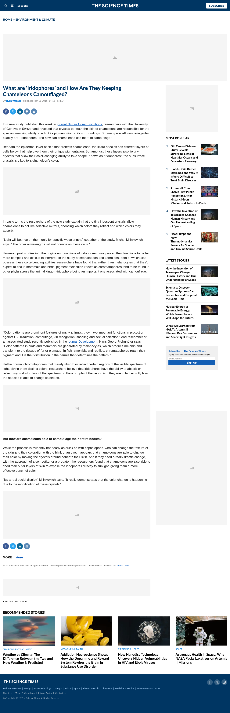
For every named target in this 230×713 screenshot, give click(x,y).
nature (18, 557)
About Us (7, 693)
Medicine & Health (124, 688)
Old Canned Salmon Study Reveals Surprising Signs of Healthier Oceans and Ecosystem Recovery (184, 153)
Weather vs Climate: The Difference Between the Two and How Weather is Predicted (28, 659)
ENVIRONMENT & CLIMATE (35, 19)
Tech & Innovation (12, 688)
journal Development (82, 341)
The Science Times (115, 6)
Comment (27, 111)
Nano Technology (43, 688)
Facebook (6, 111)
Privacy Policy (45, 693)
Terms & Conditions (25, 693)
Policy (68, 688)
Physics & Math (91, 688)
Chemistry (107, 688)
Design (27, 688)
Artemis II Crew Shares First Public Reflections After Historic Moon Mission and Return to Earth (188, 195)
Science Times (122, 565)
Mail (34, 111)
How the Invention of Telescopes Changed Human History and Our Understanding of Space (184, 218)
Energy (58, 688)
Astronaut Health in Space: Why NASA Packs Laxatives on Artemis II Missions (201, 658)
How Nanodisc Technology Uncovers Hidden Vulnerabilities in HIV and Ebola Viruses (142, 658)
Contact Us (60, 693)
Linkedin (20, 111)
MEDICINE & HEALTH (72, 649)
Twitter (13, 111)
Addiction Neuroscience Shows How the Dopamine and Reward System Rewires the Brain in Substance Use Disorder (85, 660)
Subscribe (216, 5)
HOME (7, 19)
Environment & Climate (148, 688)
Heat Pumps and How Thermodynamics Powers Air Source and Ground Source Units (186, 241)
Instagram (224, 682)
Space (77, 688)
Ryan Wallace (14, 100)
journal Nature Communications (79, 124)
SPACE (179, 649)
